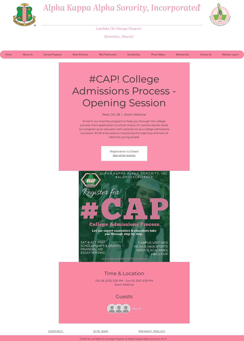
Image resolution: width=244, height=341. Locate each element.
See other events (124, 155)
